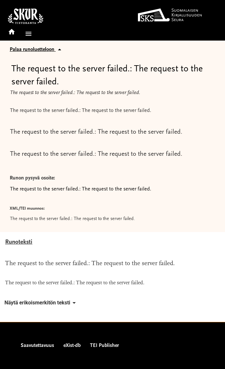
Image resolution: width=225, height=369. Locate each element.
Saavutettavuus (37, 345)
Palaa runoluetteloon (36, 50)
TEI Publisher (104, 345)
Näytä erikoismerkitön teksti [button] (41, 303)
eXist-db (72, 345)
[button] (27, 33)
